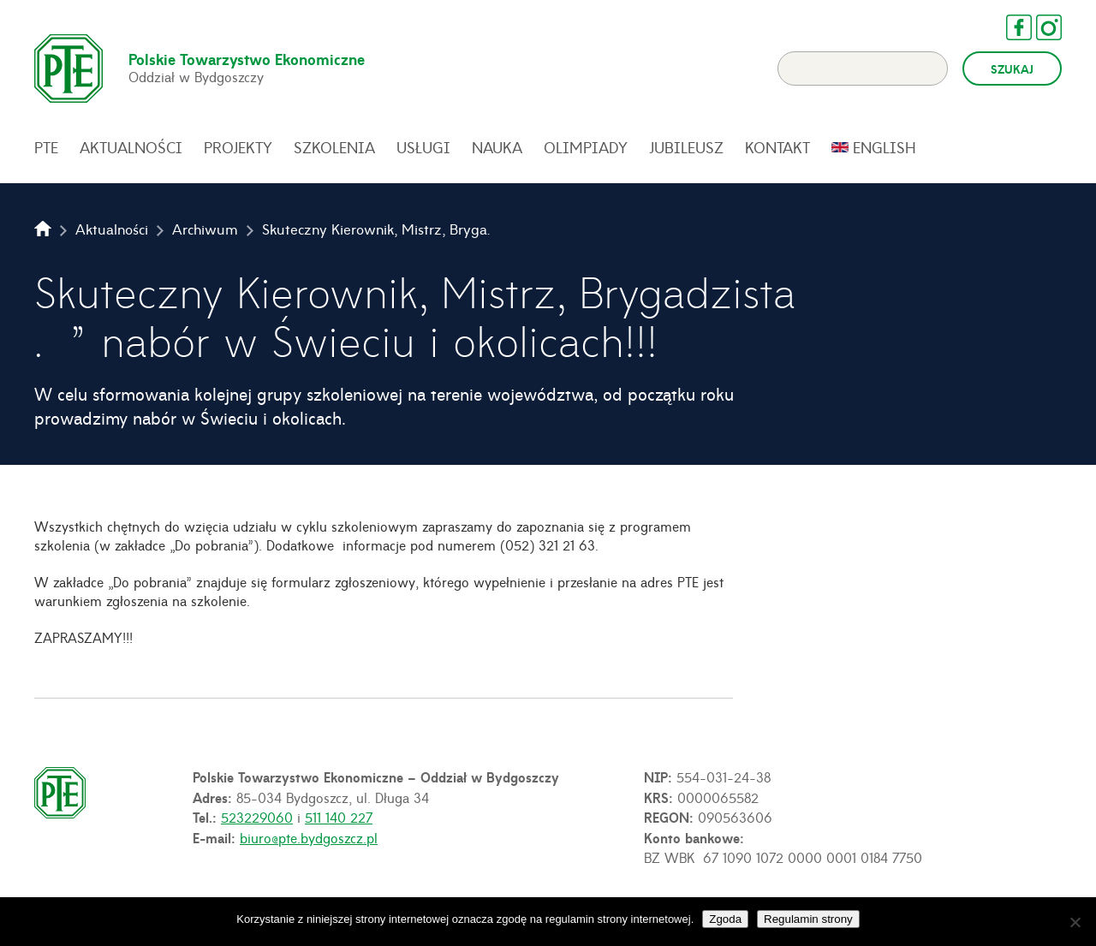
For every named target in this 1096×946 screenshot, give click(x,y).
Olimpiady (586, 147)
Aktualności (131, 147)
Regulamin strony (808, 919)
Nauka (497, 147)
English (884, 147)
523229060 (257, 816)
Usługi (423, 147)
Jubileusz (686, 147)
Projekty (238, 147)
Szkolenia (334, 147)
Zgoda (725, 919)
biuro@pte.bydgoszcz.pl (309, 837)
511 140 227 (338, 816)
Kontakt (777, 147)
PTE (46, 147)
